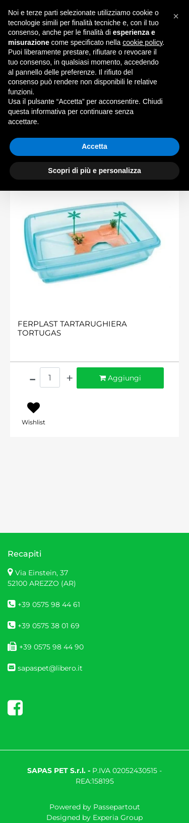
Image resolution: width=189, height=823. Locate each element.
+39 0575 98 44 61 (49, 604)
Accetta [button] (94, 146)
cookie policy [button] (142, 42)
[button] (176, 16)
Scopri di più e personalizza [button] (94, 171)
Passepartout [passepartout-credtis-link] (116, 806)
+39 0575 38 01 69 (49, 625)
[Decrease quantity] (32, 378)
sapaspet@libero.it (50, 668)
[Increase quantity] (69, 378)
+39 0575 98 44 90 (51, 646)
